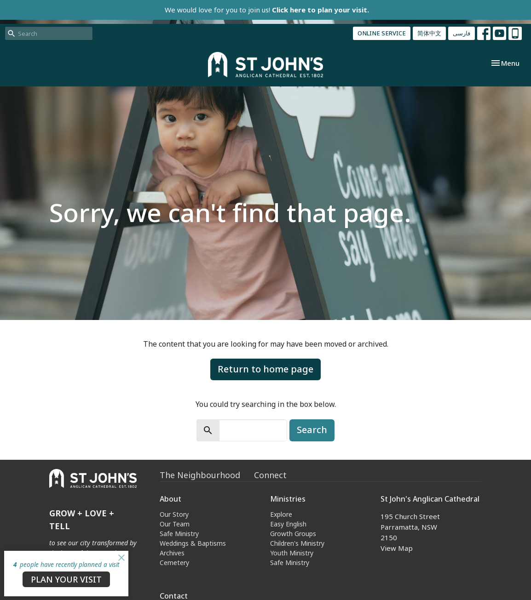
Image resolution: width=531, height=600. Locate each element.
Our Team (175, 524)
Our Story (174, 514)
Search (312, 429)
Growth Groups (293, 533)
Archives (172, 553)
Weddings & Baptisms (193, 543)
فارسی (461, 33)
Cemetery (174, 562)
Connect (270, 474)
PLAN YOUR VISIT (66, 579)
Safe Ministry (179, 533)
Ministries (288, 499)
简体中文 (429, 33)
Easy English (288, 524)
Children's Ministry (297, 543)
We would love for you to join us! (267, 9)
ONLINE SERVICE (382, 33)
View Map (397, 548)
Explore (281, 514)
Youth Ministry (291, 553)
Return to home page (265, 369)
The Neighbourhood (200, 474)
